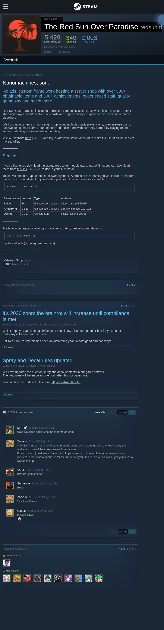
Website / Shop (13, 261)
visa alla (100, 413)
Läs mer (8, 348)
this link (22, 169)
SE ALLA (131, 286)
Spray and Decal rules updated (38, 362)
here (28, 138)
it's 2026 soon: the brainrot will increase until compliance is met (66, 317)
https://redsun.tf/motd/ (65, 383)
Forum (7, 265)
